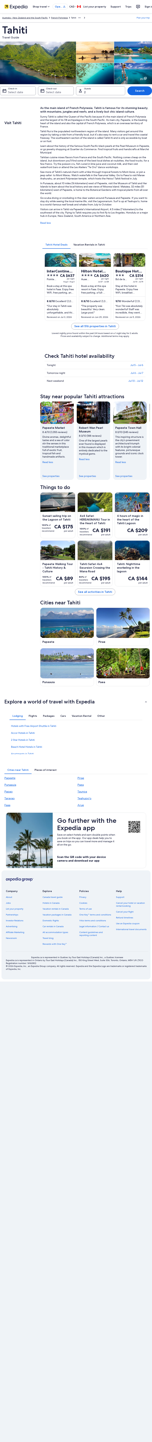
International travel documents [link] (131, 929)
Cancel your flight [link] (124, 911)
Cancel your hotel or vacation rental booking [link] (130, 904)
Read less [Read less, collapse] (47, 462)
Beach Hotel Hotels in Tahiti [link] (26, 746)
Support (116, 6)
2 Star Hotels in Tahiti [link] (23, 740)
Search (139, 90)
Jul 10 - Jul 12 (135, 380)
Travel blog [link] (48, 938)
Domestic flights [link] (51, 920)
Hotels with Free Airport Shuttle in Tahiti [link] (33, 726)
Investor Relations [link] (14, 920)
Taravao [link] (9, 798)
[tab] (56, 245)
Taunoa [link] (82, 792)
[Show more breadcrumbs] (79, 17)
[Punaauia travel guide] (67, 667)
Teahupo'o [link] (84, 798)
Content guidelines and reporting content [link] (91, 934)
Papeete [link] (9, 778)
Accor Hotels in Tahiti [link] (23, 733)
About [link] (9, 897)
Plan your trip (143, 17)
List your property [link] (14, 908)
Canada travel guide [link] (53, 897)
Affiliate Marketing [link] (15, 932)
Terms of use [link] (85, 908)
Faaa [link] (7, 805)
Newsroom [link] (11, 938)
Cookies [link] (83, 903)
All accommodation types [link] (55, 932)
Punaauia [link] (10, 785)
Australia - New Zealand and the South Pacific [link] (25, 17)
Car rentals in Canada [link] (53, 926)
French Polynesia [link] (59, 17)
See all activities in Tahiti (95, 592)
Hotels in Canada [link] (51, 903)
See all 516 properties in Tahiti (95, 326)
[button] (76, 701)
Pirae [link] (80, 778)
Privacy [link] (82, 897)
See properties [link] (50, 476)
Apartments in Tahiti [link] (22, 753)
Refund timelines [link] (124, 917)
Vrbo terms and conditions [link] (92, 920)
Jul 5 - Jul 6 (136, 365)
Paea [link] (80, 785)
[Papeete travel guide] (67, 627)
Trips (128, 6)
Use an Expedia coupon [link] (128, 923)
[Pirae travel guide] (123, 627)
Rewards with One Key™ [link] (55, 944)
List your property (94, 6)
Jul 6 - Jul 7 (137, 373)
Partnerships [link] (12, 914)
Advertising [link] (11, 926)
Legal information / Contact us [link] (94, 926)
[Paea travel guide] (123, 667)
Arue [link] (80, 805)
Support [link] (120, 897)
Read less (45, 222)
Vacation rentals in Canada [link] (56, 908)
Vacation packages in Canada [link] (57, 914)
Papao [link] (8, 792)
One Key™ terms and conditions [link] (95, 914)
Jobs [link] (8, 903)
